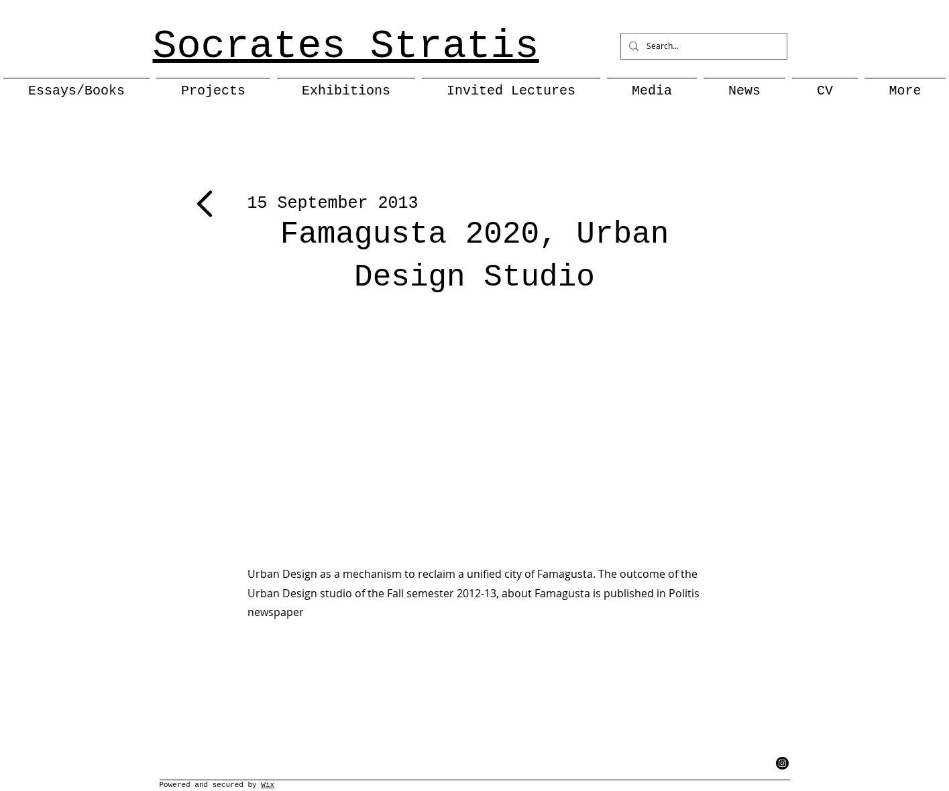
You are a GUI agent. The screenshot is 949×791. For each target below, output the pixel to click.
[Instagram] (782, 763)
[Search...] (703, 46)
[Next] (207, 203)
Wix (267, 785)
